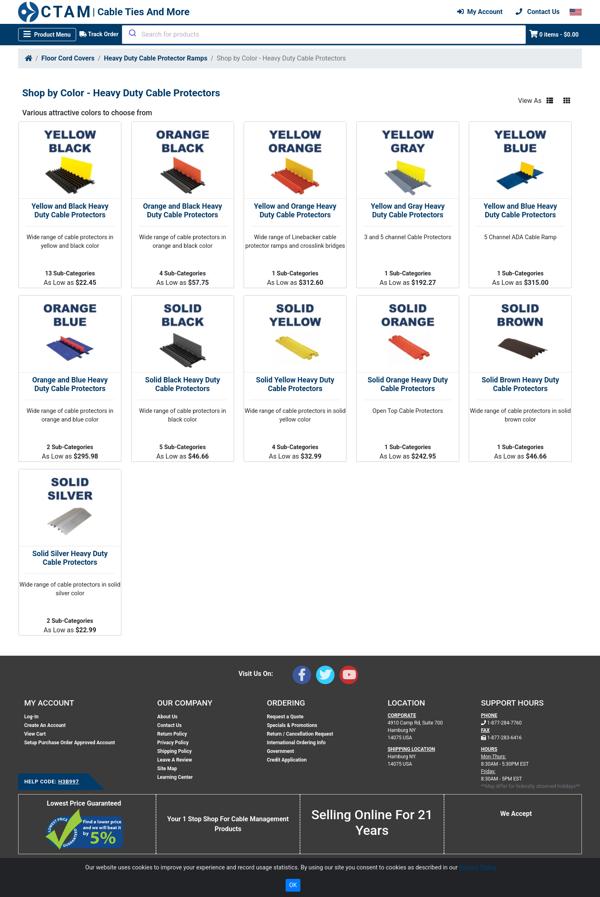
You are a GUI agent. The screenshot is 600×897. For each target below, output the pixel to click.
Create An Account (45, 725)
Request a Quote (285, 717)
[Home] (28, 58)
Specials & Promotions (292, 725)
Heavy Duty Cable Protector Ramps (155, 58)
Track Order (99, 34)
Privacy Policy (172, 743)
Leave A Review (174, 760)
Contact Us (169, 725)
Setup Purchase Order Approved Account (69, 743)
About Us (167, 717)
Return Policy (172, 734)
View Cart (35, 734)
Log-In (31, 717)
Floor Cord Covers (68, 58)
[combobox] (324, 34)
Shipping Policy (174, 751)
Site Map (167, 768)
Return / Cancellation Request (300, 734)
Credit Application (287, 760)
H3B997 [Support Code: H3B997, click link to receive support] (68, 781)
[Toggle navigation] (47, 34)
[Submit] (132, 33)
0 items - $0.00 (554, 34)
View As (530, 101)
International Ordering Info (296, 743)
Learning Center (175, 777)
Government (280, 751)
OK (293, 885)
